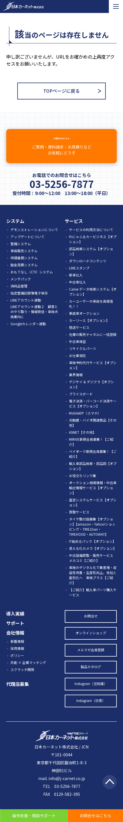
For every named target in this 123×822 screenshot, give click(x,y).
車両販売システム (24, 259)
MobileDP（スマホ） (85, 421)
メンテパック (20, 287)
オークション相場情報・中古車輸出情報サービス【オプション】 (92, 496)
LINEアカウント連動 (25, 308)
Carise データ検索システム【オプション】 (92, 300)
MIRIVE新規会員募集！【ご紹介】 (91, 450)
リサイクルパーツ (82, 356)
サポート (15, 631)
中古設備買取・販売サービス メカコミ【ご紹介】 (92, 566)
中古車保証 (77, 349)
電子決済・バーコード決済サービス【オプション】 (92, 412)
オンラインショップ (90, 641)
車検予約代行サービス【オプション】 (92, 373)
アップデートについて (27, 245)
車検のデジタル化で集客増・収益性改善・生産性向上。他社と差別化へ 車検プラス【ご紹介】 (92, 583)
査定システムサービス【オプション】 (92, 511)
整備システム (20, 252)
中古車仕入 (77, 290)
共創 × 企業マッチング (28, 670)
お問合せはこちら (62, 150)
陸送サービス (79, 335)
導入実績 (15, 622)
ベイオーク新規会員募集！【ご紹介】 (92, 462)
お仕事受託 (77, 364)
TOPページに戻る (61, 90)
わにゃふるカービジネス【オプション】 (92, 247)
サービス (74, 229)
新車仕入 (76, 283)
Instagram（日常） (90, 708)
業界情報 (76, 383)
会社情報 (15, 641)
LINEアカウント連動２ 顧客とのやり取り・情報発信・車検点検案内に (34, 320)
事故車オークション (84, 321)
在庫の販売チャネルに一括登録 (92, 342)
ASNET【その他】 (82, 440)
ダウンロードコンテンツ (87, 269)
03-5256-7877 (62, 192)
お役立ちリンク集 (82, 484)
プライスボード (81, 402)
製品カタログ (91, 675)
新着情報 (17, 649)
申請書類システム (24, 266)
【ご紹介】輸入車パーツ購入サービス (92, 601)
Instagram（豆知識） (91, 692)
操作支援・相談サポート (34, 815)
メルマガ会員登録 (90, 658)
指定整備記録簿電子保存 (29, 301)
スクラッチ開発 (22, 677)
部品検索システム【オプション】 (91, 260)
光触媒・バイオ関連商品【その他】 (92, 431)
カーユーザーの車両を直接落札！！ (91, 312)
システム (15, 229)
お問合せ (91, 624)
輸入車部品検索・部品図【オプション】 (92, 474)
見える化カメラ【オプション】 (92, 556)
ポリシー (17, 663)
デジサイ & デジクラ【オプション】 (91, 393)
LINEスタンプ (79, 276)
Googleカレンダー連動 (28, 332)
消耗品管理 (18, 294)
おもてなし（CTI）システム (31, 280)
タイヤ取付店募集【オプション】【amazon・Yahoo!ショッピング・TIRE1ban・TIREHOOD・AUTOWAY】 (92, 535)
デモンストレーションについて (34, 238)
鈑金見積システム (24, 273)
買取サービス (79, 520)
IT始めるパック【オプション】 (92, 549)
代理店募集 (17, 692)
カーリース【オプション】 (89, 328)
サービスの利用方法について (91, 238)
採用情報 (17, 656)
